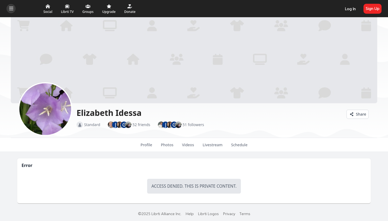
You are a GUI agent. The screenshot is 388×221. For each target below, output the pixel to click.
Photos (167, 147)
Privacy (229, 213)
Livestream (212, 147)
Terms (245, 213)
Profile (146, 147)
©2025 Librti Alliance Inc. (159, 213)
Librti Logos (208, 213)
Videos (188, 147)
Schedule (239, 147)
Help (190, 213)
